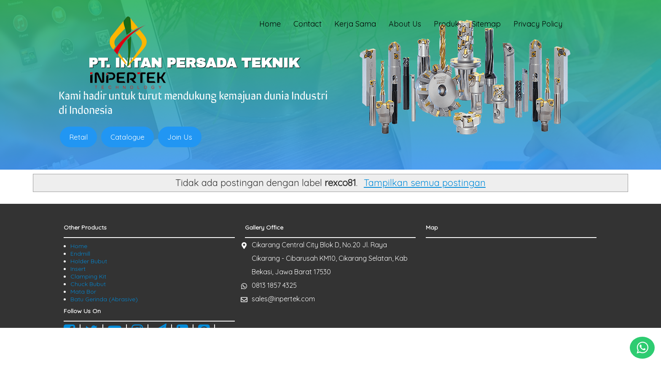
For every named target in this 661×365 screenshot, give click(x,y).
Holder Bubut (88, 261)
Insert (78, 269)
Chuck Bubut (88, 284)
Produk (446, 24)
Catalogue (127, 136)
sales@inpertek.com (283, 299)
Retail (78, 136)
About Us (405, 24)
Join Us (179, 136)
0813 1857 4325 (274, 285)
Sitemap (486, 24)
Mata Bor (83, 291)
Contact (307, 24)
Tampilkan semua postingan (425, 183)
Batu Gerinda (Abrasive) (104, 299)
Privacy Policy (537, 24)
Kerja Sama (355, 24)
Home (270, 24)
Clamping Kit (88, 276)
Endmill (80, 253)
